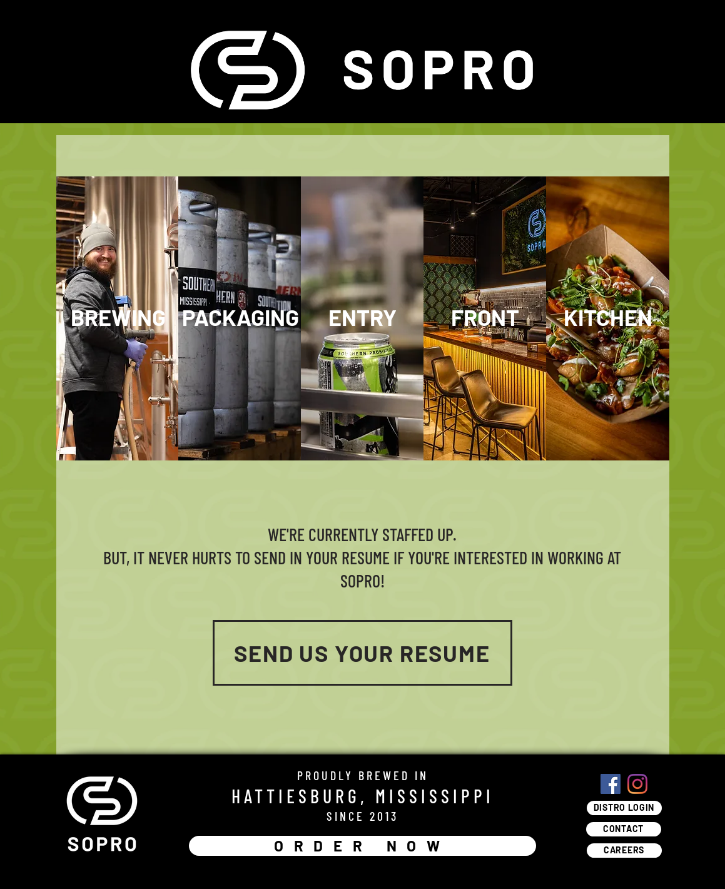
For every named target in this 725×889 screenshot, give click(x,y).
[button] (118, 317)
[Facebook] (611, 784)
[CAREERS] (624, 850)
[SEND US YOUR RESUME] (362, 653)
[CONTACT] (623, 829)
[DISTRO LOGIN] (624, 808)
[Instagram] (637, 784)
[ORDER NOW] (362, 846)
